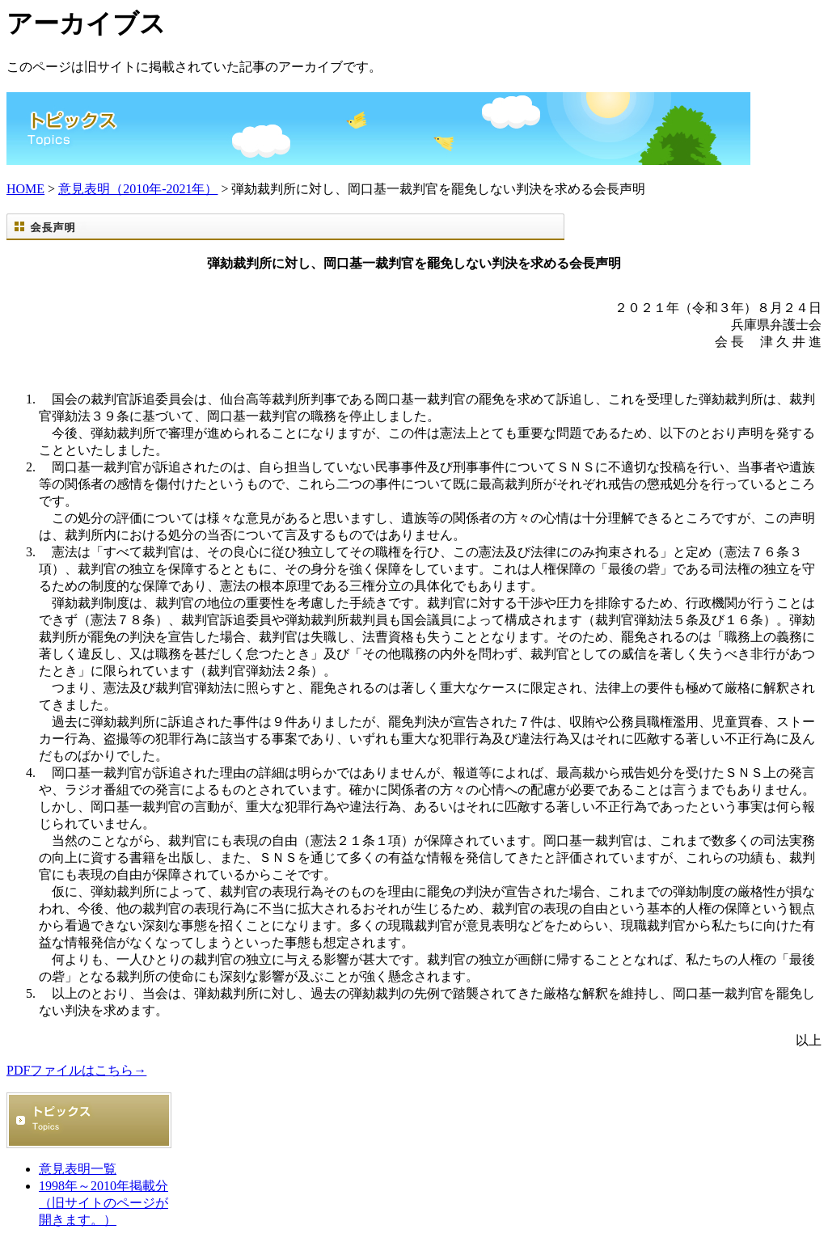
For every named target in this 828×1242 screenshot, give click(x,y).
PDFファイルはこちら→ (76, 1070)
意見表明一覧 (77, 1169)
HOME (25, 189)
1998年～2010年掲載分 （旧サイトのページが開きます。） (103, 1203)
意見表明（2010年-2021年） (138, 189)
